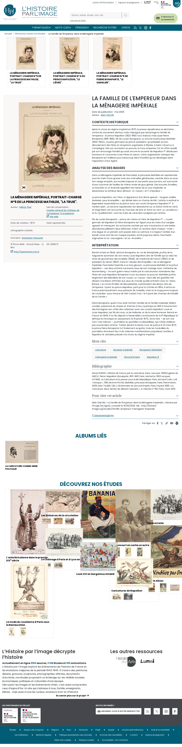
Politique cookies (86, 743)
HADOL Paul (25, 208)
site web (54, 218)
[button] (26, 63)
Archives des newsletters (111, 738)
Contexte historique (110, 124)
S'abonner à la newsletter (165, 17)
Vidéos (125, 27)
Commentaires (103, 417)
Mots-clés (62, 27)
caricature (100, 351)
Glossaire (83, 733)
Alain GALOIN (107, 116)
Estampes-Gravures (32, 239)
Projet (97, 733)
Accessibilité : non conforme (115, 743)
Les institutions (21, 738)
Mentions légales (43, 738)
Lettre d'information (103, 3)
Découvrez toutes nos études (30, 33)
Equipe (111, 733)
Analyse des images (108, 169)
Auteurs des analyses (34, 733)
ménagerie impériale (106, 358)
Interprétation (105, 247)
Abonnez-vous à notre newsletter (119, 714)
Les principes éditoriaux (132, 733)
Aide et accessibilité (160, 733)
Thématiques (40, 27)
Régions (55, 733)
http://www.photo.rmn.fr (26, 253)
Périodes (81, 27)
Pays (69, 733)
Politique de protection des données (75, 738)
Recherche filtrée (105, 27)
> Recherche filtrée (78, 20)
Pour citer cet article (107, 397)
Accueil (8, 33)
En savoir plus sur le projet (71, 698)
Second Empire (132, 358)
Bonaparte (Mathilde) (151, 351)
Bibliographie (102, 368)
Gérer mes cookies (62, 743)
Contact (134, 738)
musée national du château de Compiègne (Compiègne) (63, 213)
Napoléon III (153, 358)
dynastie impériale (123, 351)
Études (13, 733)
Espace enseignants (128, 3)
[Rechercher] (96, 15)
